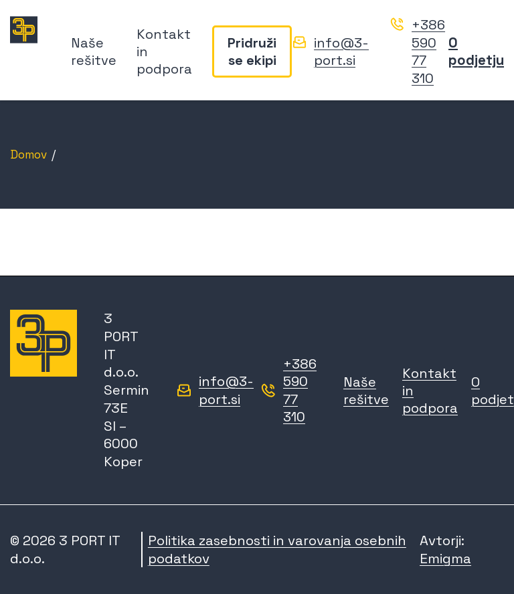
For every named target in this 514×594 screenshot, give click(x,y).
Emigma (445, 558)
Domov (28, 154)
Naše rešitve (93, 51)
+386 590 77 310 (428, 51)
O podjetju (476, 51)
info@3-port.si (341, 52)
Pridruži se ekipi (252, 51)
